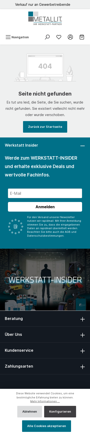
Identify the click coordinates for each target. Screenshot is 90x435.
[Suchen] (47, 37)
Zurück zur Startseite (45, 127)
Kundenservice (19, 350)
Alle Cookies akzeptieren (46, 426)
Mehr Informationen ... (45, 401)
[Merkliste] (59, 37)
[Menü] (17, 37)
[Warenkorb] (82, 37)
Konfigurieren (60, 411)
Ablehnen (29, 411)
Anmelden (45, 206)
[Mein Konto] (70, 37)
